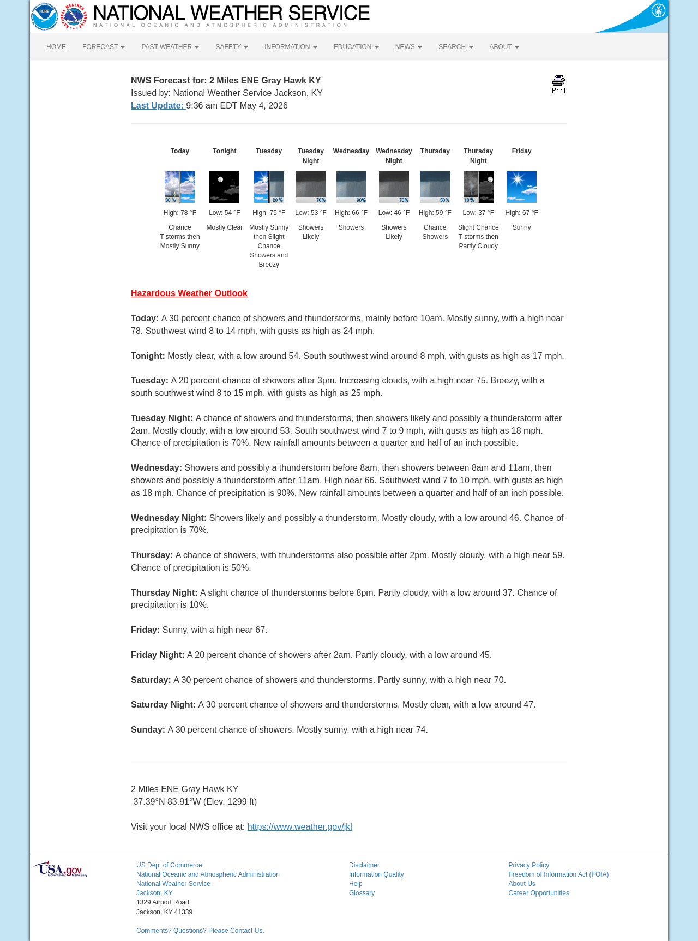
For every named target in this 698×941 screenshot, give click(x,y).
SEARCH (455, 47)
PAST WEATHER (170, 47)
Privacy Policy (529, 865)
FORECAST (103, 47)
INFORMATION (290, 47)
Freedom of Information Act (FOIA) (559, 874)
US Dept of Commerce (169, 865)
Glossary (362, 893)
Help (356, 884)
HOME (56, 47)
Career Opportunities (539, 893)
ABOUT (504, 47)
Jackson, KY (154, 893)
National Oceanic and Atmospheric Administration (208, 874)
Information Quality (376, 874)
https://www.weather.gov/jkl (300, 826)
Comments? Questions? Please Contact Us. (200, 930)
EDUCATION (356, 47)
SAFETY (231, 47)
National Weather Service (173, 884)
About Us (522, 884)
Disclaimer (364, 865)
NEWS (408, 47)
